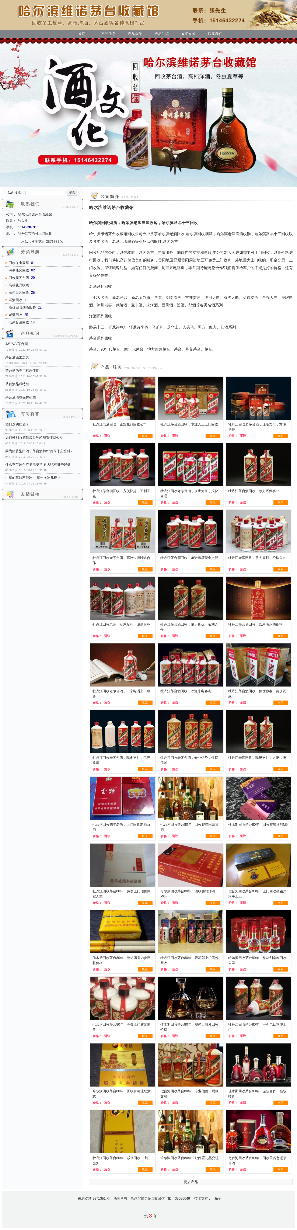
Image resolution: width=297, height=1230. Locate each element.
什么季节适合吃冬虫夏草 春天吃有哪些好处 (38, 464)
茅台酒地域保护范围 (20, 397)
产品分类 (135, 34)
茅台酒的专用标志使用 (22, 370)
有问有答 (188, 34)
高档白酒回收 (19, 292)
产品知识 (162, 34)
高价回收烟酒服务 (22, 307)
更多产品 (191, 1182)
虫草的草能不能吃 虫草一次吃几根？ (32, 478)
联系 (145, 435)
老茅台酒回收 (19, 322)
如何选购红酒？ (17, 424)
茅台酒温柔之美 (17, 357)
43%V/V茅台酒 (16, 344)
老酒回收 (15, 315)
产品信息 (108, 34)
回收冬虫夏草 (19, 263)
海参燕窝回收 (19, 270)
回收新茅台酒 (19, 277)
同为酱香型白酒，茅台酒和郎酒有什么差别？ (39, 451)
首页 (81, 34)
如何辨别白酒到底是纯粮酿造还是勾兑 (34, 437)
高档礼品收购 (19, 285)
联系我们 (215, 34)
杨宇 (217, 1198)
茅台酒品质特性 (17, 384)
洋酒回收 (15, 300)
